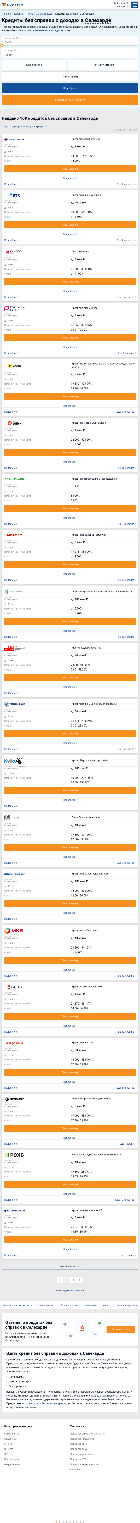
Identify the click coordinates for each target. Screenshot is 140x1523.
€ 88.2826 (122, 6)
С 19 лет (8, 1448)
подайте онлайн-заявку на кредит (41, 30)
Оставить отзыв (121, 1329)
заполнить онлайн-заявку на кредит (44, 1403)
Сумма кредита (12, 37)
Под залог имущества (82, 1438)
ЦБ (114, 3)
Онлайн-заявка (69, 1305)
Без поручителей (103, 65)
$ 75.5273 (122, 3)
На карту (107, 1305)
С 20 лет (8, 1454)
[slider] (2, 45)
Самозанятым (12, 1433)
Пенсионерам (12, 1459)
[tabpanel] (35, 1446)
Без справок (34, 65)
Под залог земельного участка (87, 1433)
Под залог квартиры (81, 1454)
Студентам (10, 1438)
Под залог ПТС (78, 1459)
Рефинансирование (128, 1305)
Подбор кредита (46, 1305)
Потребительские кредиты (17, 1305)
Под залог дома (79, 1448)
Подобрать (70, 88)
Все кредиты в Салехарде (70, 1290)
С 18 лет (8, 1443)
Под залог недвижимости (84, 1464)
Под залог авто (78, 1443)
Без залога (76, 1469)
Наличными (70, 76)
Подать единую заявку (70, 100)
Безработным (12, 1464)
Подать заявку (70, 168)
